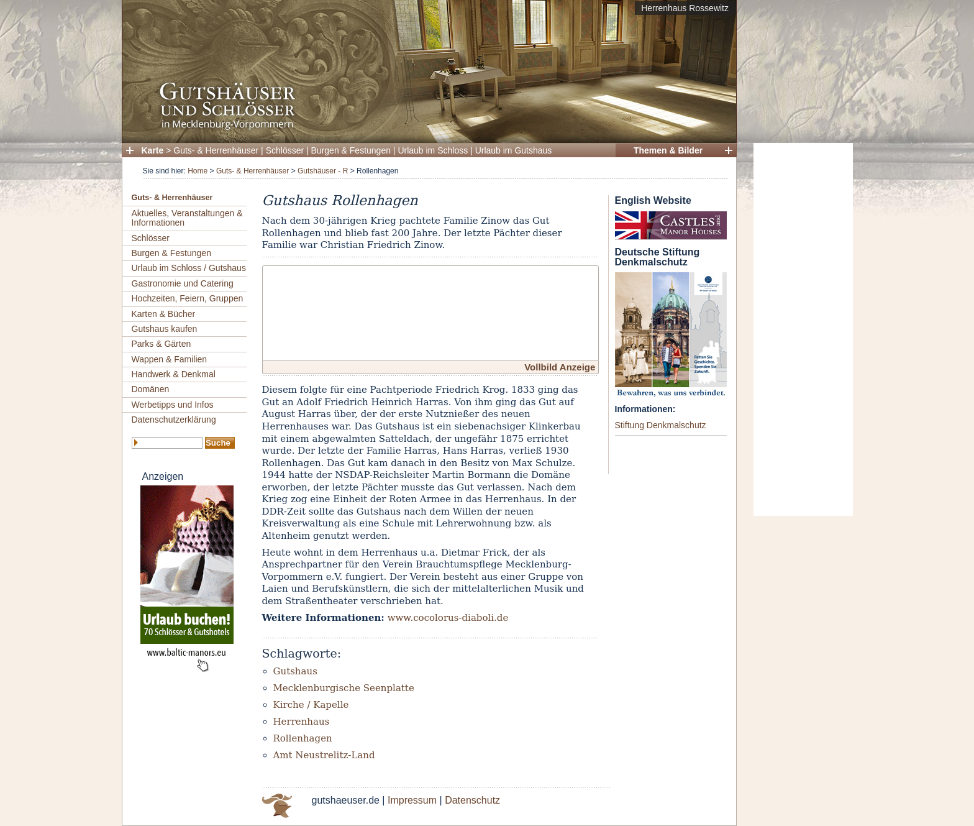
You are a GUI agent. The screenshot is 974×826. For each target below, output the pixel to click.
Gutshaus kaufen (165, 329)
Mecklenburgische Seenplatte (343, 688)
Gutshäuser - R (323, 171)
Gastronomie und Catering (183, 283)
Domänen (151, 389)
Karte (153, 150)
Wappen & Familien (169, 359)
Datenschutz (472, 800)
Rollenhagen (302, 738)
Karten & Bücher (164, 314)
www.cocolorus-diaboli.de (448, 617)
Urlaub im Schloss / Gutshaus (189, 268)
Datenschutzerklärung (174, 419)
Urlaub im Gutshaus (513, 150)
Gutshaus (295, 671)
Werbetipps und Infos (173, 405)
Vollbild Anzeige (559, 367)
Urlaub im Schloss (433, 150)
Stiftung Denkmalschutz (660, 425)
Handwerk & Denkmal (174, 374)
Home (197, 171)
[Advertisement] (803, 329)
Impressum (412, 800)
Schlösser (285, 150)
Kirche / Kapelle (311, 704)
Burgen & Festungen (351, 150)
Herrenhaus (301, 721)
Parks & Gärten (161, 344)
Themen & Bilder (668, 150)
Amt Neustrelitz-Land (324, 755)
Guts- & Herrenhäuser (215, 150)
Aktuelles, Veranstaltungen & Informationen (187, 217)
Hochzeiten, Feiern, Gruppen (188, 298)
